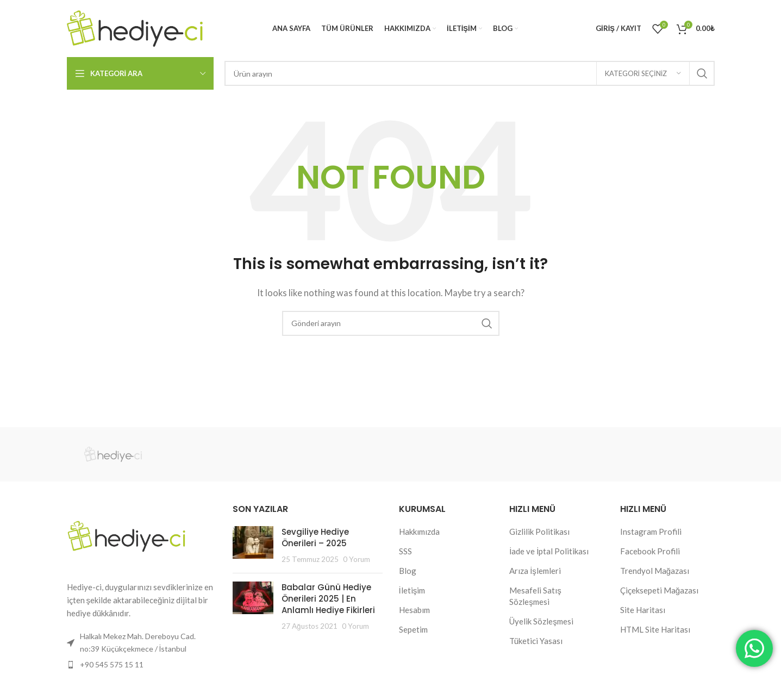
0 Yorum (356, 559)
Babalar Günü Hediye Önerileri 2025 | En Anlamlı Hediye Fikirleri (328, 599)
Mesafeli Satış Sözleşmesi (535, 596)
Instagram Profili (651, 531)
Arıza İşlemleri (535, 571)
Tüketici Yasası (536, 641)
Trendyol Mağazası (654, 571)
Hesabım (414, 610)
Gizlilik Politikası (539, 531)
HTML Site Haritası (655, 629)
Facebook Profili (650, 551)
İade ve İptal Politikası (549, 551)
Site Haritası (642, 610)
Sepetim (413, 629)
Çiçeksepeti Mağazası (659, 590)
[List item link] (142, 665)
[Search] (469, 73)
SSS (405, 551)
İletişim (412, 590)
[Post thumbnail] (253, 545)
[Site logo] (135, 27)
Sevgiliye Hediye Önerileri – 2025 (315, 537)
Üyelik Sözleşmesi (541, 621)
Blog (407, 571)
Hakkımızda (419, 531)
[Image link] (126, 535)
